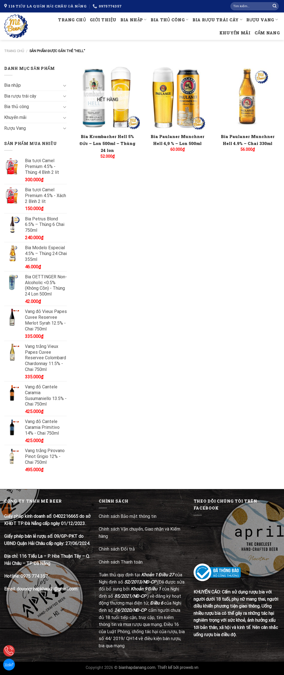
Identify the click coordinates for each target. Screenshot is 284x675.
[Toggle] (64, 85)
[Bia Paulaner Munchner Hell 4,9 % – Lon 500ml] (177, 97)
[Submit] (274, 6)
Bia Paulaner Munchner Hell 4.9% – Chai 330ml (248, 140)
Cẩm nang (267, 32)
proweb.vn (189, 667)
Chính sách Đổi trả (117, 549)
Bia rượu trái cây (217, 19)
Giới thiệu (103, 19)
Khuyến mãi (235, 32)
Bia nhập (133, 19)
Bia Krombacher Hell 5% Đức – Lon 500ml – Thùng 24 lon (107, 143)
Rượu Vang (262, 19)
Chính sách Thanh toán (121, 562)
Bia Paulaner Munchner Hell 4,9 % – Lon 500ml (177, 140)
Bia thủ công (170, 19)
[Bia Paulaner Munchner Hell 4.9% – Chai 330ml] (247, 97)
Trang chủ (72, 19)
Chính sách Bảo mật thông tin (127, 516)
